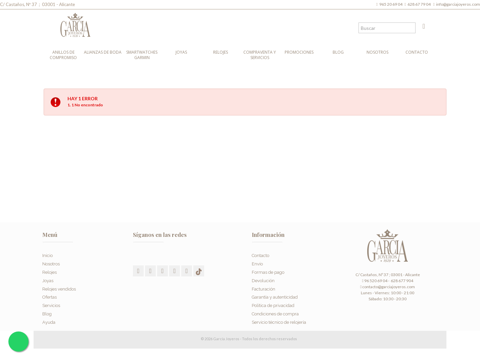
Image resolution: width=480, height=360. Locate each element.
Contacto (416, 52)
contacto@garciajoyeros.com (388, 286)
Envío (257, 259)
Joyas (181, 52)
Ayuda (48, 317)
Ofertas (49, 293)
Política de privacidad (273, 301)
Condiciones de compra (275, 309)
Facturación (263, 284)
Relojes (220, 52)
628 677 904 (401, 280)
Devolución (263, 276)
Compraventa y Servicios (259, 54)
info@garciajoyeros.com (458, 4)
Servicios (51, 301)
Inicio (47, 251)
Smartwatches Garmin (141, 54)
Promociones (299, 52)
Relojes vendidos (59, 284)
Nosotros (377, 52)
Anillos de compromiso (63, 54)
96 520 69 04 (374, 280)
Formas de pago (268, 268)
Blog (338, 52)
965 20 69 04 (391, 4)
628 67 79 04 (419, 4)
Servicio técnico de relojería (279, 317)
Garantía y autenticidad (275, 293)
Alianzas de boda (103, 52)
